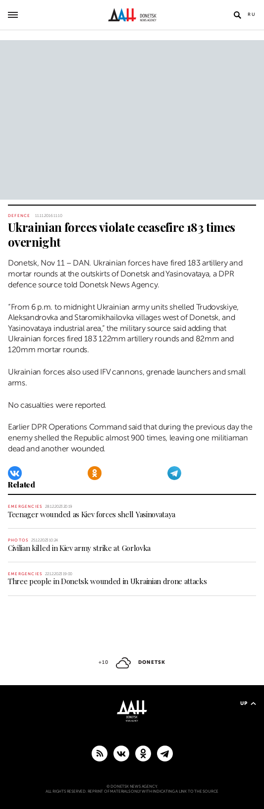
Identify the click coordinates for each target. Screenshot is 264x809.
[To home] (132, 15)
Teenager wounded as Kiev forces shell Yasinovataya (91, 514)
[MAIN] (165, 753)
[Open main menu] (13, 15)
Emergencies (25, 506)
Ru (252, 14)
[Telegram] (174, 473)
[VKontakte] (15, 473)
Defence (19, 216)
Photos (18, 540)
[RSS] (99, 753)
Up (248, 703)
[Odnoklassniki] (95, 473)
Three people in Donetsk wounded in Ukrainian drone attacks (107, 581)
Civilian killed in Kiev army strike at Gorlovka (79, 548)
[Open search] (237, 15)
